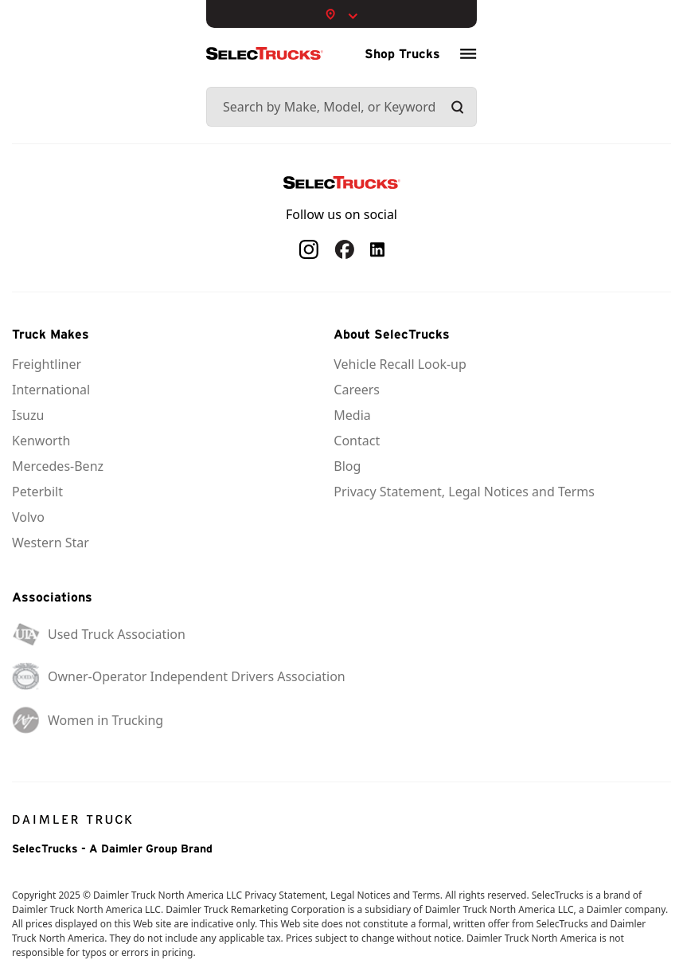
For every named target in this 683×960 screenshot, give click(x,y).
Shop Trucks (402, 53)
